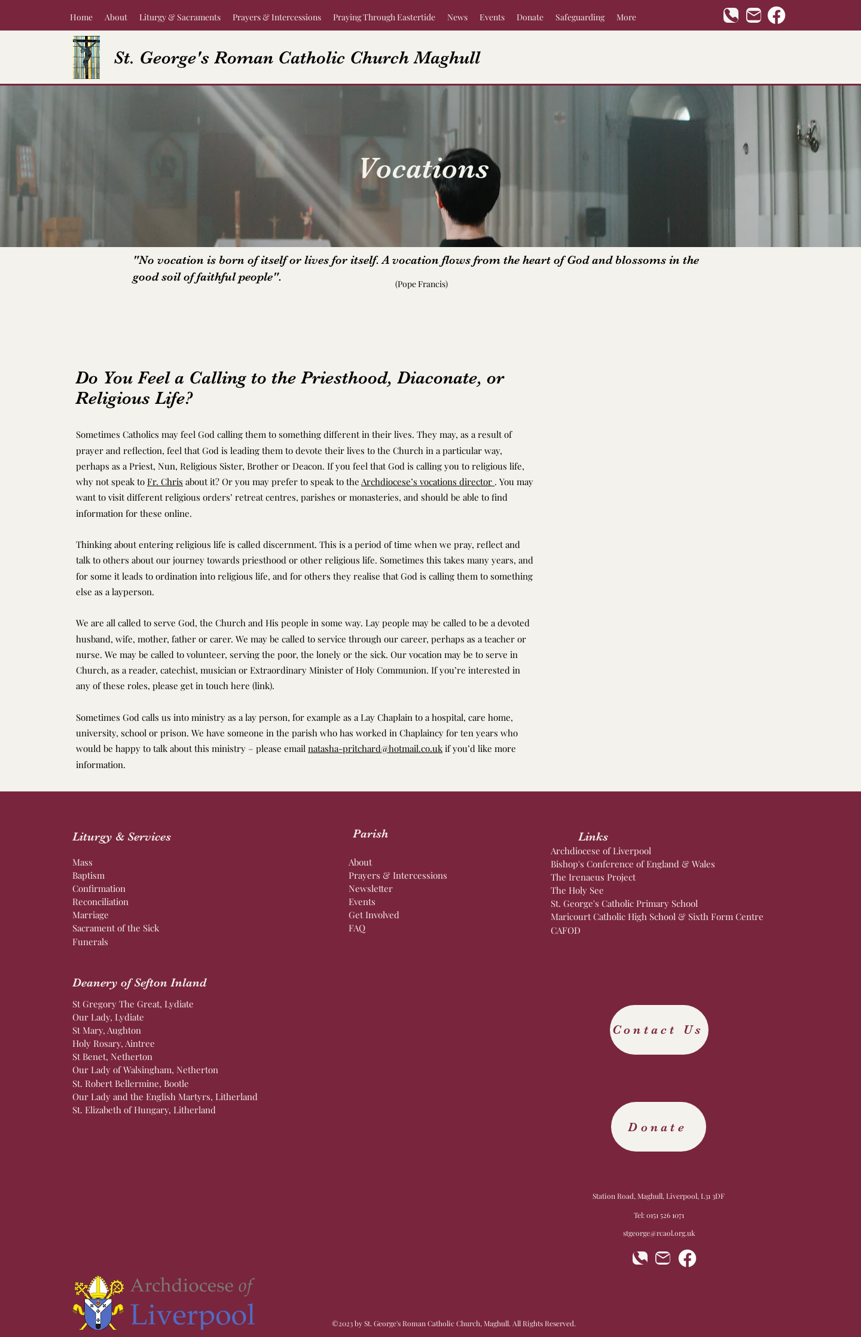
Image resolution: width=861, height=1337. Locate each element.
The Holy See (578, 890)
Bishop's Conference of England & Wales (634, 864)
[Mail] (753, 15)
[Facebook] (776, 15)
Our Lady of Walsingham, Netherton (146, 1070)
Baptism (89, 875)
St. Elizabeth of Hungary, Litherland (144, 1110)
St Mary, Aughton (106, 1030)
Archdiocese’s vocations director (427, 482)
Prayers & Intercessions (399, 875)
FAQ (357, 928)
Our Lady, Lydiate (108, 1017)
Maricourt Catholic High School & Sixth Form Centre (657, 916)
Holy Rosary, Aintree (113, 1043)
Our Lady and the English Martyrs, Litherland (166, 1097)
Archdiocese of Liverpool (602, 851)
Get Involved (375, 915)
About (360, 862)
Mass (82, 862)
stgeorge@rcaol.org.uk (659, 1233)
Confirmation (99, 888)
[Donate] (658, 1127)
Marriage (90, 915)
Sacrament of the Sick (115, 928)
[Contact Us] (659, 1030)
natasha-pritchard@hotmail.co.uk (375, 748)
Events (362, 901)
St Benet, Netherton (112, 1056)
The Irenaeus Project (593, 877)
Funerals (90, 942)
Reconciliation (100, 901)
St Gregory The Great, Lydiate (133, 1004)
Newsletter (371, 888)
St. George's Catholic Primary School (624, 903)
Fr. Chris (165, 482)
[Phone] (730, 15)
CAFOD (566, 930)
